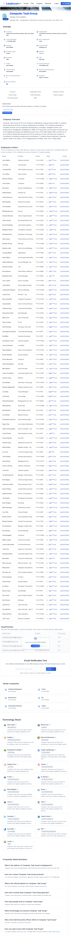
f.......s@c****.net (51, 581)
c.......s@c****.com (52, 206)
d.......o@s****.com (52, 354)
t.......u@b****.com (52, 470)
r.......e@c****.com (52, 591)
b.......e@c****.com (52, 317)
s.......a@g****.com (52, 429)
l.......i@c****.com (51, 253)
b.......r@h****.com (52, 188)
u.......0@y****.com (52, 239)
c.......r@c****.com (52, 364)
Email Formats (13, 95)
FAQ (32, 3)
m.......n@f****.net (51, 229)
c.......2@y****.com (52, 419)
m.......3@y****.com (52, 540)
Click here (35, 646)
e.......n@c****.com (52, 554)
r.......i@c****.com (51, 401)
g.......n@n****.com (52, 216)
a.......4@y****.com (52, 567)
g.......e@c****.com (52, 609)
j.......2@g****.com (52, 373)
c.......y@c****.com (52, 308)
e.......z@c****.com (52, 234)
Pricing (26, 3)
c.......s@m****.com (52, 498)
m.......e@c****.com (52, 507)
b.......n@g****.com (52, 178)
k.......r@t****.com (51, 271)
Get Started (66, 3)
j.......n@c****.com (51, 160)
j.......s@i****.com (51, 202)
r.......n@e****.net (51, 461)
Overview (12, 92)
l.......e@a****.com (52, 484)
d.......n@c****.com (52, 262)
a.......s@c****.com (52, 257)
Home (19, 3)
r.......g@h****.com (52, 530)
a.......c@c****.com (52, 266)
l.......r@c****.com (51, 415)
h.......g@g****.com (52, 378)
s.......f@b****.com (52, 387)
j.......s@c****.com (51, 285)
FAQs (35, 98)
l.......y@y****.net (51, 294)
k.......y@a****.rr (51, 558)
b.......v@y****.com (52, 438)
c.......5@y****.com (52, 341)
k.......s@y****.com (52, 489)
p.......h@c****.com (52, 350)
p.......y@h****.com (52, 382)
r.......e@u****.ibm (51, 424)
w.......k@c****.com (52, 405)
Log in (56, 3)
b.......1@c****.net (51, 410)
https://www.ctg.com (41, 886)
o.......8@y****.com (52, 586)
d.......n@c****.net (51, 600)
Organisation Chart (35, 92)
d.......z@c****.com (52, 220)
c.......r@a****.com (52, 604)
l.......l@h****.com (51, 280)
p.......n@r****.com (52, 614)
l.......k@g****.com (52, 391)
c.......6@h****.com (52, 521)
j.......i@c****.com (51, 475)
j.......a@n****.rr (51, 183)
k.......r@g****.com (52, 572)
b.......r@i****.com (51, 299)
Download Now (7, 112)
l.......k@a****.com (51, 396)
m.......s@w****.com (52, 211)
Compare (39, 3)
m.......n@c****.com (52, 368)
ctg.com (41, 53)
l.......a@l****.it (50, 452)
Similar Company (58, 95)
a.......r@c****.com (52, 493)
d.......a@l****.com (52, 225)
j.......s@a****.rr (51, 165)
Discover (48, 3)
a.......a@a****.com (52, 313)
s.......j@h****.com (51, 442)
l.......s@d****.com (51, 512)
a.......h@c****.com (52, 248)
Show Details (65, 160)
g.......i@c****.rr (51, 276)
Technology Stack (12, 98)
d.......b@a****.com (52, 192)
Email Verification (35, 95)
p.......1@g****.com (52, 479)
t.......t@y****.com (51, 595)
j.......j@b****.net (51, 174)
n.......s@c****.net (51, 618)
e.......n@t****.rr (51, 433)
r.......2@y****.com (52, 516)
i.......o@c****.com (52, 577)
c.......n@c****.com (52, 304)
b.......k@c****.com (52, 563)
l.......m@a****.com (52, 290)
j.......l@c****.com (51, 169)
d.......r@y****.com (52, 359)
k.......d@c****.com (52, 503)
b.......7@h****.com (52, 243)
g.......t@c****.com (52, 535)
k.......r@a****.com (52, 336)
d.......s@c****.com (52, 322)
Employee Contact (58, 92)
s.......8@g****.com (52, 327)
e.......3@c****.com (52, 345)
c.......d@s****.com (52, 331)
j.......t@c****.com (51, 456)
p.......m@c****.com (52, 526)
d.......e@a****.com (52, 447)
